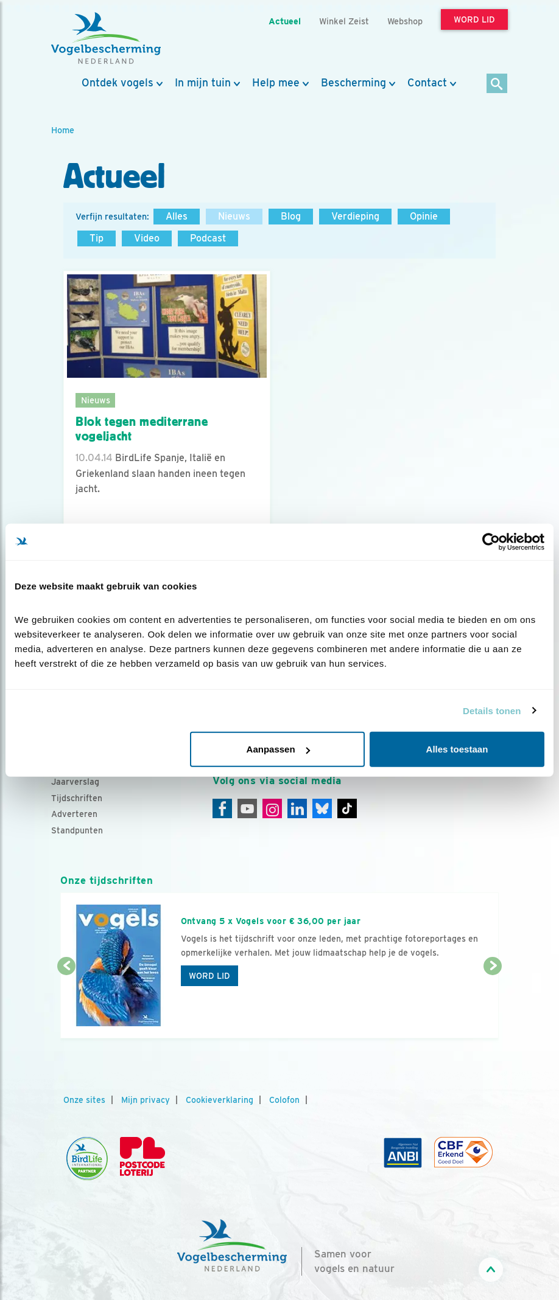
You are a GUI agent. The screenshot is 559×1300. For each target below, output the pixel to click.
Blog (291, 216)
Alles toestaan (457, 749)
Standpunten (77, 830)
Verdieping (355, 216)
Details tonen (492, 710)
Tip (97, 238)
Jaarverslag (75, 782)
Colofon (284, 1100)
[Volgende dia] (493, 1003)
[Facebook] (222, 808)
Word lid (209, 976)
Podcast (208, 238)
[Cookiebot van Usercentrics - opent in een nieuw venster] (491, 541)
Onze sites (84, 1100)
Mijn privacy (145, 1100)
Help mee (276, 83)
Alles (177, 216)
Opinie (424, 216)
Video (147, 238)
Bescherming (353, 83)
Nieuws (234, 216)
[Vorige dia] (66, 1003)
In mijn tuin (203, 83)
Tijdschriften (76, 798)
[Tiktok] (347, 808)
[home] (106, 38)
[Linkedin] (297, 808)
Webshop (405, 21)
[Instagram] (272, 808)
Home (62, 130)
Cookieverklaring (219, 1100)
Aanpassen (278, 749)
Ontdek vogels (117, 83)
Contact (427, 83)
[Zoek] (497, 84)
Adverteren (74, 814)
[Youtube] (247, 808)
